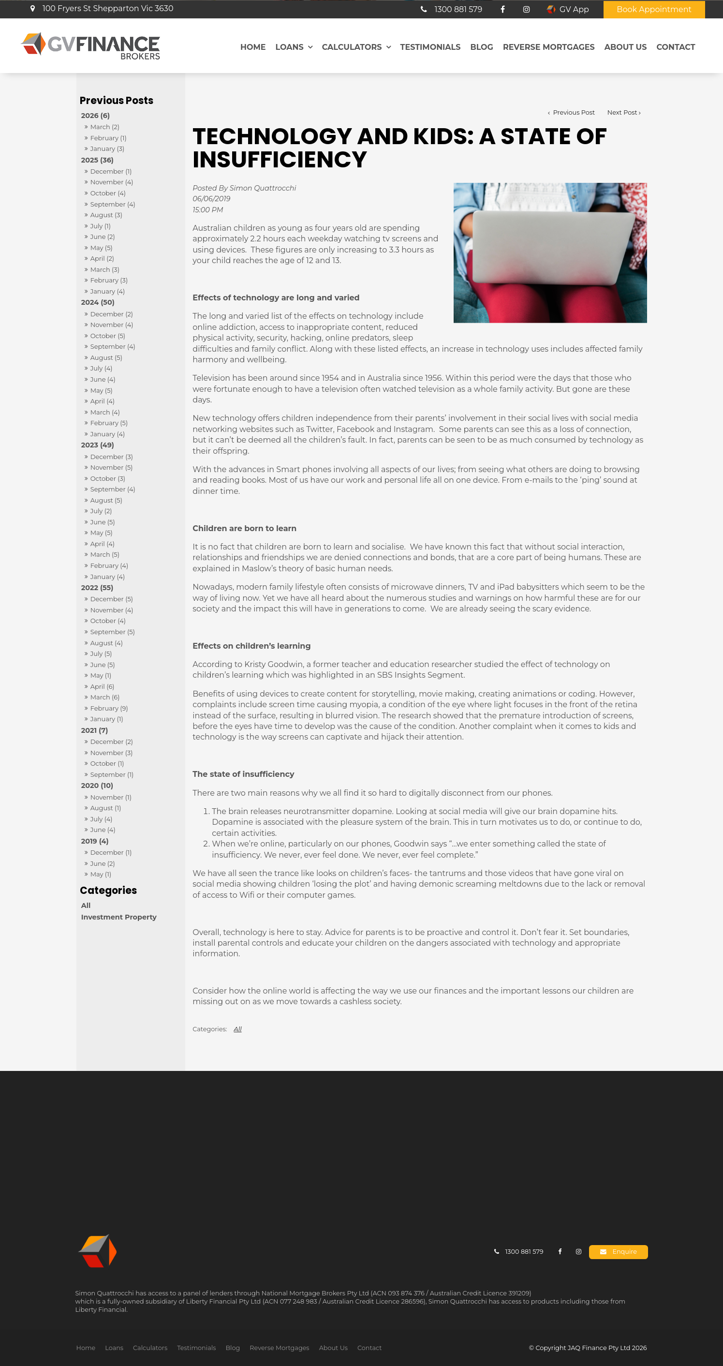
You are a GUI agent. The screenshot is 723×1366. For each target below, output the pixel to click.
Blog (481, 46)
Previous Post (573, 112)
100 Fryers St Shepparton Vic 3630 (108, 8)
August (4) (106, 643)
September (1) (112, 774)
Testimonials (430, 46)
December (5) (111, 599)
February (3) (109, 280)
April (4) (102, 401)
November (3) (111, 753)
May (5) (101, 248)
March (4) (105, 412)
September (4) (112, 204)
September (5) (112, 632)
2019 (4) (95, 841)
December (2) (111, 314)
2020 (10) (97, 785)
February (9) (109, 708)
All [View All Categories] (238, 1029)
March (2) (104, 127)
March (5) (104, 554)
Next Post (622, 112)
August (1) (105, 808)
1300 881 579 (459, 9)
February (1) (108, 138)
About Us (626, 46)
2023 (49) (97, 445)
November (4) (111, 182)
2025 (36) (97, 160)
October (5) (107, 336)
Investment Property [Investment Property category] (119, 917)
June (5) (102, 522)
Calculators (352, 46)
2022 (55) (97, 587)
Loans (289, 46)
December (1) (111, 171)
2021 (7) (94, 730)
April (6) (102, 686)
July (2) (101, 511)
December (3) (111, 456)
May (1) (101, 675)
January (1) (106, 719)
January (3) (107, 148)
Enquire (624, 1251)
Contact (675, 46)
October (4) (108, 193)
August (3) (106, 215)
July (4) (101, 368)
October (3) (107, 478)
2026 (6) (95, 115)
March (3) (104, 269)
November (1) (111, 797)
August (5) (106, 357)
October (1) (107, 763)
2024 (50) (98, 302)
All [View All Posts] (86, 905)
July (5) (101, 653)
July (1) (100, 226)
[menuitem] (86, 1347)
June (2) (102, 236)
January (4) (107, 291)
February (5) (109, 423)
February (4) (109, 565)
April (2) (102, 258)
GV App (574, 9)
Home (253, 46)
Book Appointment (654, 9)
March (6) (105, 697)
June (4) (103, 379)
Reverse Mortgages (549, 46)
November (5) (111, 467)
